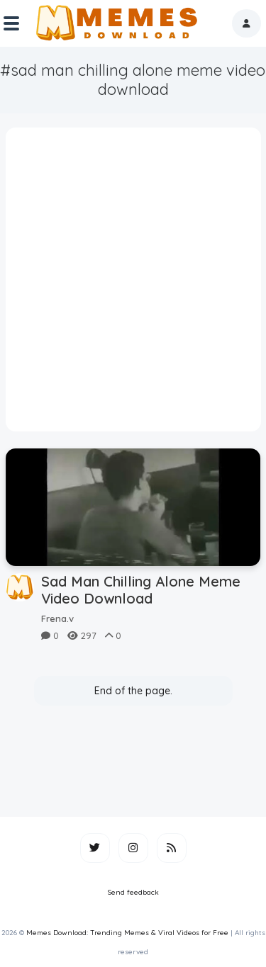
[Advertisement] (133, 284)
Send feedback (133, 892)
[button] (246, 23)
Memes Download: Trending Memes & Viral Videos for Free (127, 932)
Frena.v (57, 618)
